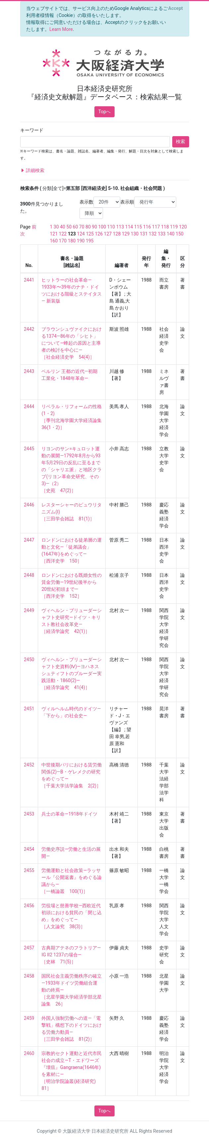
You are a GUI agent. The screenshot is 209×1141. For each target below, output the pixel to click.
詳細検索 (32, 170)
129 (126, 233)
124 (81, 233)
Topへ (104, 111)
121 (54, 233)
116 (147, 226)
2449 (29, 610)
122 (63, 233)
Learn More (61, 29)
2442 (29, 329)
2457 (29, 947)
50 (69, 226)
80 (88, 226)
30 (56, 226)
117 (156, 226)
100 (102, 226)
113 (120, 226)
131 (144, 233)
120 (183, 226)
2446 (29, 504)
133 (162, 233)
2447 (29, 540)
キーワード (31, 130)
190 (81, 240)
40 (62, 226)
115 (138, 226)
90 (94, 226)
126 (99, 233)
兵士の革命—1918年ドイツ (69, 814)
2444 (29, 406)
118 (165, 226)
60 (75, 226)
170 (63, 240)
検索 (180, 141)
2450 (29, 659)
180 (72, 240)
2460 (29, 1053)
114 (129, 226)
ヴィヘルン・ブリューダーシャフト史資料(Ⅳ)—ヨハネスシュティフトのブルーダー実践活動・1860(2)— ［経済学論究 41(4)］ (71, 673)
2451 (29, 708)
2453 (29, 814)
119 (174, 226)
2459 (29, 1018)
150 (179, 233)
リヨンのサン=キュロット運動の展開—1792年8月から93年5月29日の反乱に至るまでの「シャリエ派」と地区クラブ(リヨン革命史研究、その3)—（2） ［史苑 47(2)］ (71, 469)
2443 (29, 371)
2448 (29, 575)
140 (171, 233)
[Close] (175, 8)
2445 (29, 448)
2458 (29, 976)
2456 (29, 905)
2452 (29, 764)
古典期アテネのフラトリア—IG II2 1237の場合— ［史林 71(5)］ (71, 954)
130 (135, 233)
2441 (29, 280)
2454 (29, 849)
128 (117, 233)
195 (90, 240)
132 (153, 233)
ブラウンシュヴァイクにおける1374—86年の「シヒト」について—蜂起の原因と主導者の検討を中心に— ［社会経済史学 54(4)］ (71, 343)
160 (54, 240)
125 (90, 233)
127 (108, 233)
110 (111, 226)
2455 (29, 870)
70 (81, 226)
